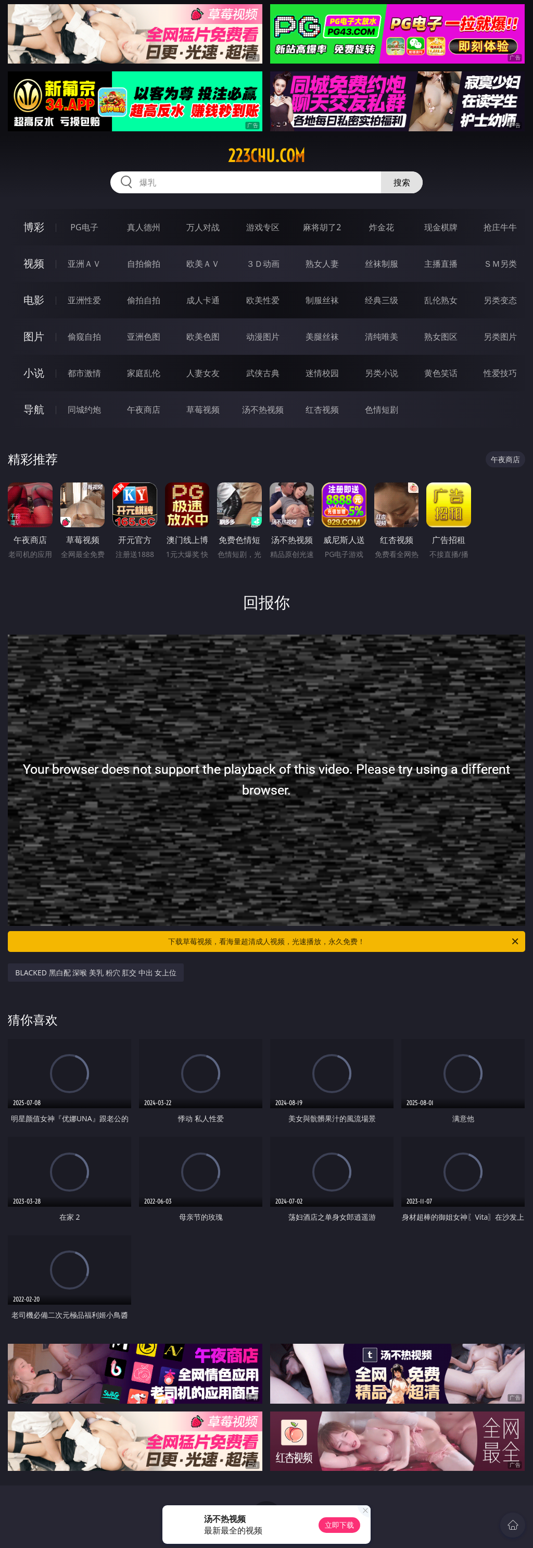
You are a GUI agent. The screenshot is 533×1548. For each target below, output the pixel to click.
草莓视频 (203, 409)
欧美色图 (203, 336)
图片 (33, 336)
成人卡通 (203, 300)
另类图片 (500, 336)
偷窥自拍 (84, 336)
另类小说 (381, 373)
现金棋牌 (441, 227)
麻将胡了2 (322, 227)
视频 (33, 263)
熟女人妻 (322, 263)
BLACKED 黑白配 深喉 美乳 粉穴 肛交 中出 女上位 (95, 972)
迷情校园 (322, 373)
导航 (33, 409)
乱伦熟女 (441, 300)
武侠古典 (263, 373)
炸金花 (381, 227)
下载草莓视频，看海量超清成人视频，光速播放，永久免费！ (344, 941)
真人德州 (143, 227)
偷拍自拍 (143, 300)
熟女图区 (441, 336)
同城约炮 (84, 409)
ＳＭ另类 (500, 263)
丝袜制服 (381, 263)
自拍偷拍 (143, 263)
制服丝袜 (322, 300)
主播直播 (441, 263)
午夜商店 (143, 409)
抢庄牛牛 (500, 227)
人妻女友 (203, 373)
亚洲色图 (143, 336)
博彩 (33, 227)
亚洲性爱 (84, 300)
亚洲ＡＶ (84, 263)
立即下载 (339, 1525)
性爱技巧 (500, 373)
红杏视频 (322, 409)
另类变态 (500, 300)
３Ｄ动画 (263, 263)
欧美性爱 (263, 300)
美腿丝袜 (322, 336)
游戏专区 (263, 227)
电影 (33, 300)
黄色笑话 (441, 373)
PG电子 (84, 227)
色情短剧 (381, 409)
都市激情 (84, 373)
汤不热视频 (263, 409)
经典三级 (381, 300)
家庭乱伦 (143, 373)
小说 (33, 373)
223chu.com (266, 155)
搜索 (402, 182)
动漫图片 (263, 336)
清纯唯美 (381, 336)
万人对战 (203, 227)
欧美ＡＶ (203, 263)
